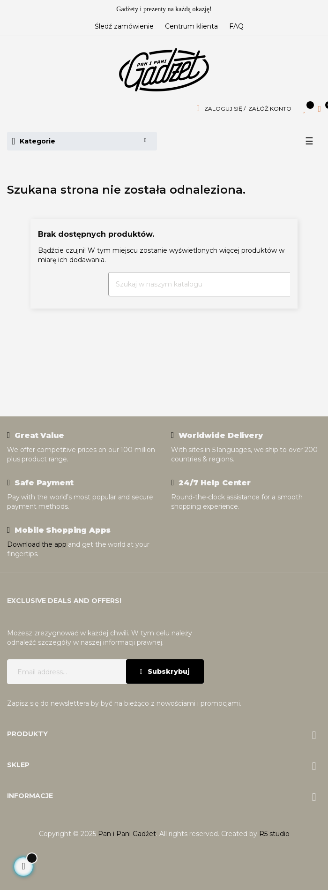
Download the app (36, 544)
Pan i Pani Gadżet (127, 834)
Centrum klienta (191, 26)
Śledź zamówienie (124, 26)
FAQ (236, 26)
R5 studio (274, 834)
